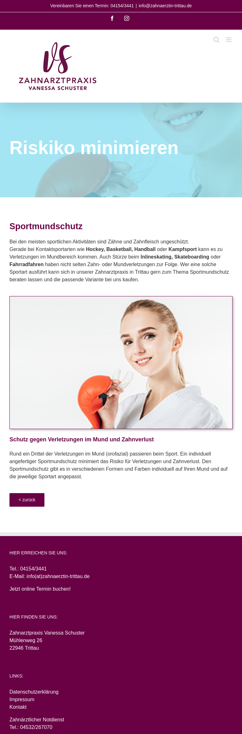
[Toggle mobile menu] (229, 39)
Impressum (21, 699)
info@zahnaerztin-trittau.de (165, 5)
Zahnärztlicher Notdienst (36, 719)
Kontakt (17, 707)
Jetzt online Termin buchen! (40, 589)
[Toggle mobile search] (216, 39)
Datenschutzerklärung (34, 692)
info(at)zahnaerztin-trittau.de (57, 576)
